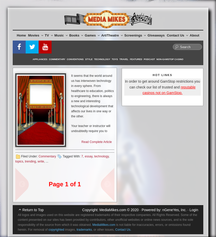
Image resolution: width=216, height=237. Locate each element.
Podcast (149, 59)
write (41, 161)
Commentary (57, 59)
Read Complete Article (97, 142)
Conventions (75, 59)
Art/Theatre (111, 35)
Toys (115, 59)
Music (61, 35)
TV (49, 35)
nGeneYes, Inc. (174, 210)
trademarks (84, 229)
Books (76, 35)
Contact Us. (123, 229)
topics (19, 161)
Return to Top (33, 210)
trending (30, 161)
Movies (35, 35)
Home (21, 35)
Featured (136, 59)
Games (92, 35)
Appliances (40, 59)
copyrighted (56, 229)
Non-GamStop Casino (170, 59)
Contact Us (177, 35)
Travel (123, 59)
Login (194, 210)
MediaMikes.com (112, 210)
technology (101, 156)
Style (88, 59)
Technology (102, 59)
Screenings (135, 35)
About (194, 35)
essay (88, 156)
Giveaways (156, 35)
